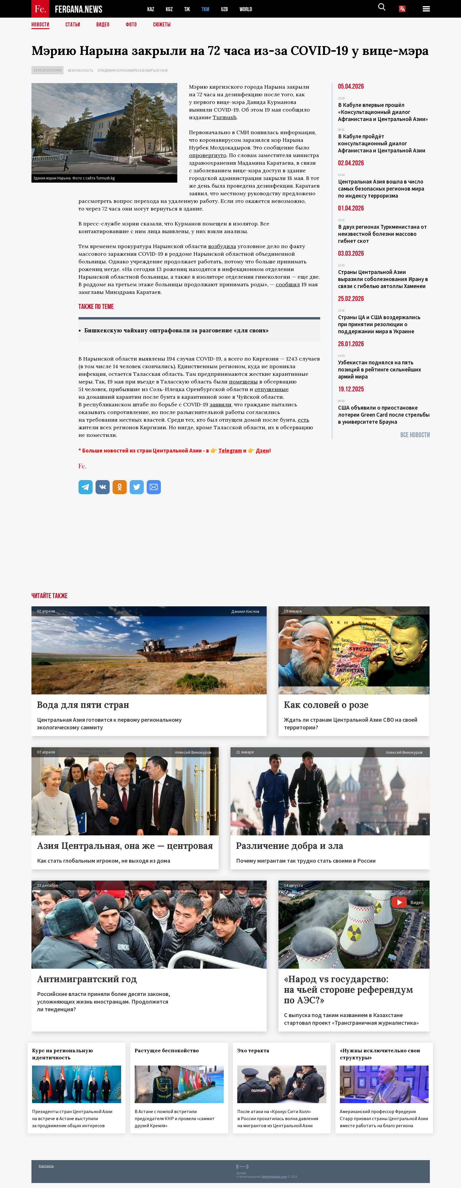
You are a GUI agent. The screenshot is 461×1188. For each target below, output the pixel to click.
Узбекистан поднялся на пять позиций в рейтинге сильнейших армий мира (379, 369)
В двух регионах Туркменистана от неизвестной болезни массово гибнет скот (382, 233)
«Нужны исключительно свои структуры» (383, 1054)
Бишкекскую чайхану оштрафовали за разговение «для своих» (182, 330)
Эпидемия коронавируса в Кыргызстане (133, 70)
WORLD (251, 9)
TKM (208, 9)
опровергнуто (207, 155)
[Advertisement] (230, 549)
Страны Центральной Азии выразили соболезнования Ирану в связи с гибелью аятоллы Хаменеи (383, 279)
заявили (220, 404)
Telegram (230, 450)
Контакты (46, 1171)
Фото (134, 25)
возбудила (222, 246)
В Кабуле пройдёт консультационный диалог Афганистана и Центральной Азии (381, 143)
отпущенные (272, 389)
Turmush (224, 117)
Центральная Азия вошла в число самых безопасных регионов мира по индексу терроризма (381, 188)
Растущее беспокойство (170, 1051)
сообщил (288, 284)
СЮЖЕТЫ (165, 25)
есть (303, 420)
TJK (189, 9)
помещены (243, 381)
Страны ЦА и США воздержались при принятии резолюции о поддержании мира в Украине (379, 324)
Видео (105, 25)
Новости (40, 25)
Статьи (74, 25)
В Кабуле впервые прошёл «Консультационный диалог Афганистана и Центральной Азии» (383, 111)
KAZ (151, 9)
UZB (228, 9)
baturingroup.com (274, 1181)
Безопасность (80, 70)
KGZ (170, 9)
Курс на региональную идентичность (66, 1054)
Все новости (415, 435)
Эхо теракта (257, 1051)
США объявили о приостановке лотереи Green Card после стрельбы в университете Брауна (384, 414)
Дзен (262, 450)
